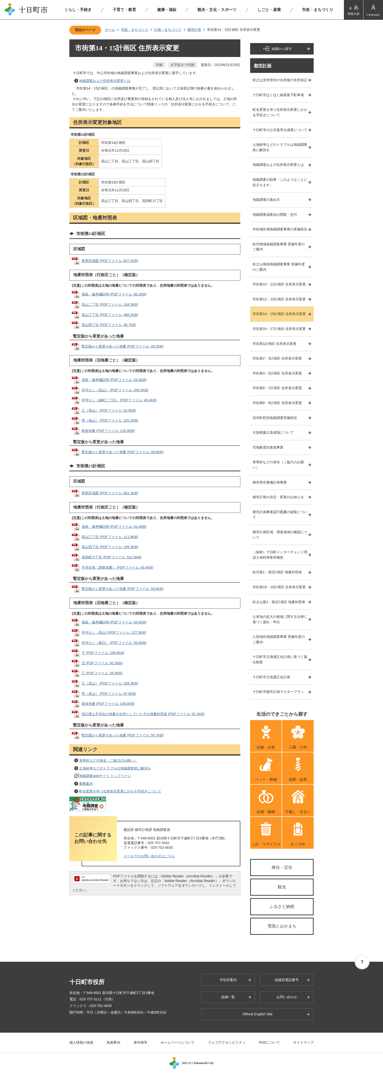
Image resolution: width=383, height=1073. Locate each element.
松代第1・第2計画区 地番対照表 (277, 572)
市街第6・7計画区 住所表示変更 (277, 388)
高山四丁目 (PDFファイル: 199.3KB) (110, 547)
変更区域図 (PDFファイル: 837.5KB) (110, 261)
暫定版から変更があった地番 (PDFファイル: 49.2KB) (123, 346)
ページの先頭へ (362, 961)
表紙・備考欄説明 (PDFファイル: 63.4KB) (114, 380)
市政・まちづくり (317, 10)
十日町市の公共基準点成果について (280, 130)
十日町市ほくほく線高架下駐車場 (278, 95)
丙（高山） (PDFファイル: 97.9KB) (109, 694)
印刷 (159, 65)
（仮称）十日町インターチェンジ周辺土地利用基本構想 (280, 554)
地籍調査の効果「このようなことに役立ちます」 (280, 182)
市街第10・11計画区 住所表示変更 (279, 284)
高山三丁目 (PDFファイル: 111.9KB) (110, 537)
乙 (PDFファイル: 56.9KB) (102, 673)
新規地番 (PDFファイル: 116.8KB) (108, 431)
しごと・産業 (269, 10)
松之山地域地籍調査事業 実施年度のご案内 (279, 266)
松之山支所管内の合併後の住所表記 (280, 80)
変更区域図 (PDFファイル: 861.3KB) (110, 493)
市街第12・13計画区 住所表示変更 (279, 299)
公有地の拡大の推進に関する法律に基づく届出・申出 (280, 619)
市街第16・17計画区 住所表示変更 (279, 329)
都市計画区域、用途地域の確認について (280, 534)
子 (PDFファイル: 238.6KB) (103, 653)
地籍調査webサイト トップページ (105, 776)
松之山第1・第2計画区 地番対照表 (279, 602)
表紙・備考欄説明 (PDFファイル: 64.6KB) (114, 622)
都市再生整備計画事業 (270, 482)
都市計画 (194, 30)
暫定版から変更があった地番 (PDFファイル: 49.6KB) (123, 452)
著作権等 (140, 1042)
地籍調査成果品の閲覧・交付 (275, 214)
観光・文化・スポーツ (216, 10)
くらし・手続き (78, 10)
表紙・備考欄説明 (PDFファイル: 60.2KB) (114, 294)
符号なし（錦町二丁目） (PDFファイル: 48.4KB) (119, 400)
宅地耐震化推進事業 (268, 447)
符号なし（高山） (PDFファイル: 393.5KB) (115, 390)
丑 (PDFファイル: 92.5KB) (102, 663)
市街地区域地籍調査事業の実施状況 (280, 229)
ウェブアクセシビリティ (227, 1042)
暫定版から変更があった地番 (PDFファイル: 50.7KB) (123, 735)
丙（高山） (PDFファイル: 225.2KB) (110, 420)
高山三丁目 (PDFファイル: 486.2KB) (110, 315)
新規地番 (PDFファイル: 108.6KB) (108, 704)
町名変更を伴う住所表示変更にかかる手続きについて (120, 791)
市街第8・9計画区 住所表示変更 (277, 403)
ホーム (110, 30)
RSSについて (269, 1042)
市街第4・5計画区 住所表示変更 (277, 373)
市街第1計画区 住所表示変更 (275, 344)
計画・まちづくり (167, 30)
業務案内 (86, 784)
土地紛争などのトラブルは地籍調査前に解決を (115, 768)
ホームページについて (177, 1042)
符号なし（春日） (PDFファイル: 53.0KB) (114, 643)
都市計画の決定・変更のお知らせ (278, 497)
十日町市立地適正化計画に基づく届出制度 (280, 659)
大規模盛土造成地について (273, 432)
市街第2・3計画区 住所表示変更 (277, 358)
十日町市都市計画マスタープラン (278, 692)
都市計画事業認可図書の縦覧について (280, 514)
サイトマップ (303, 1042)
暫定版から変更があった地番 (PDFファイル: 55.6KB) (123, 589)
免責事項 (113, 1042)
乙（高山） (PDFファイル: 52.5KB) (109, 410)
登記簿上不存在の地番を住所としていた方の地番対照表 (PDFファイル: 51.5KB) (143, 714)
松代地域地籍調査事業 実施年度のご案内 (279, 246)
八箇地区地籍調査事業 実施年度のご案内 (279, 639)
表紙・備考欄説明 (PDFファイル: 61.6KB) (114, 527)
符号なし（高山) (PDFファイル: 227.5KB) (114, 632)
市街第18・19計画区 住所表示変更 (279, 587)
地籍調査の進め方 (266, 200)
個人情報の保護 (81, 1042)
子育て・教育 (124, 10)
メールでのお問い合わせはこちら (149, 856)
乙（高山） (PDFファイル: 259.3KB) (110, 683)
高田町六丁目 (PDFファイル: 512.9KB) (112, 557)
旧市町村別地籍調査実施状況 (275, 418)
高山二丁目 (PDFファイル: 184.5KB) (110, 304)
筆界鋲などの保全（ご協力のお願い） (108, 760)
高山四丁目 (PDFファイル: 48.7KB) (109, 325)
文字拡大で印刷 (182, 65)
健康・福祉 (167, 10)
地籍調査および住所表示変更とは (104, 81)
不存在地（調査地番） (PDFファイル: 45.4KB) (117, 567)
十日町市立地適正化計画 (271, 677)
